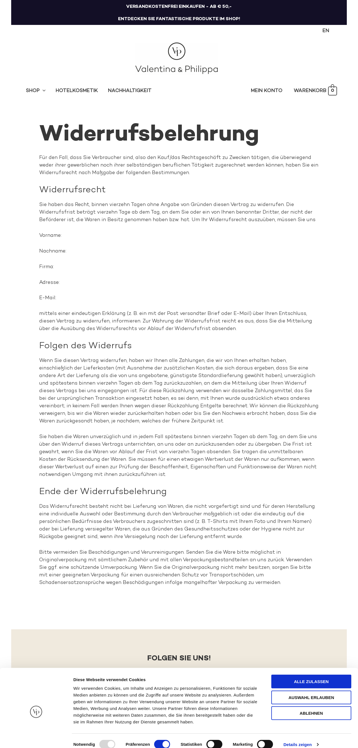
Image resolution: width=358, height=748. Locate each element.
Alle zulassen (311, 674)
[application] (43, 91)
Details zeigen (297, 737)
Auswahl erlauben (311, 690)
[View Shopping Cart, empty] (315, 91)
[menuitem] (326, 31)
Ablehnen (311, 705)
